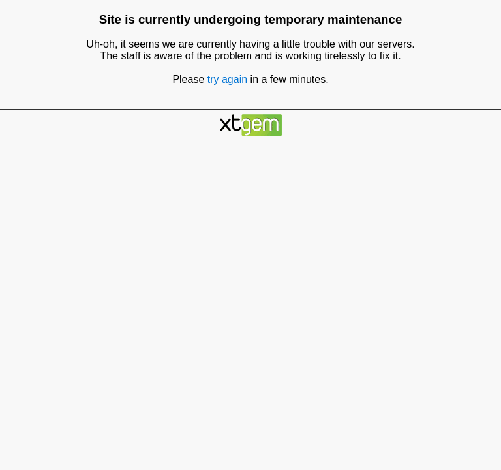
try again (227, 79)
